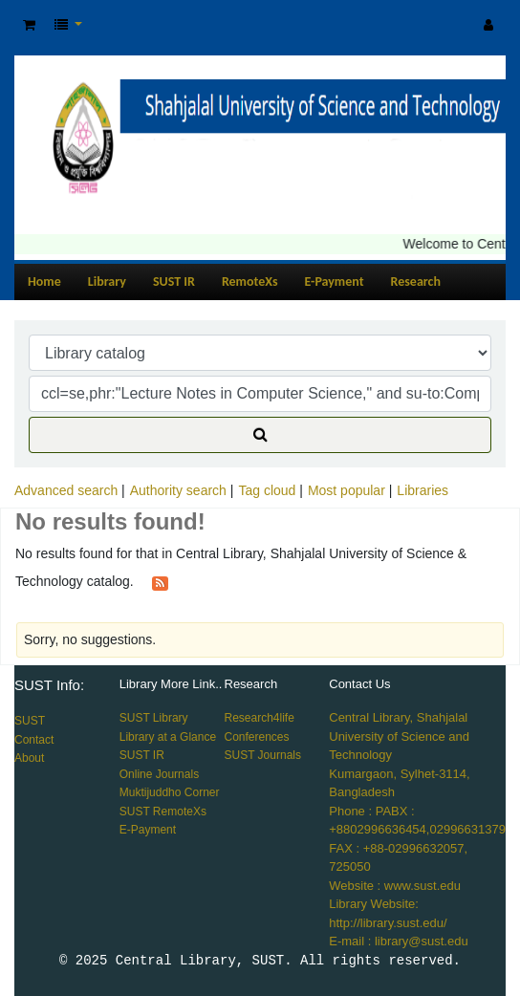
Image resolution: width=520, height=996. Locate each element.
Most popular (346, 490)
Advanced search (66, 490)
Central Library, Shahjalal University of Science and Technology (399, 736)
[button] (29, 25)
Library (107, 281)
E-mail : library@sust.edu (398, 941)
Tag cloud (266, 490)
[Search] (260, 435)
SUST (29, 720)
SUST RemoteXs (162, 811)
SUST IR (174, 281)
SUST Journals (263, 755)
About (29, 758)
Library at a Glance (167, 737)
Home (44, 281)
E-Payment (334, 281)
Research (416, 281)
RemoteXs (250, 281)
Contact (34, 740)
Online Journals (159, 774)
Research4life (259, 718)
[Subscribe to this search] (160, 582)
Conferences (257, 737)
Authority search (178, 490)
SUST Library (153, 718)
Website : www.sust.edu (395, 885)
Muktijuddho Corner (169, 792)
